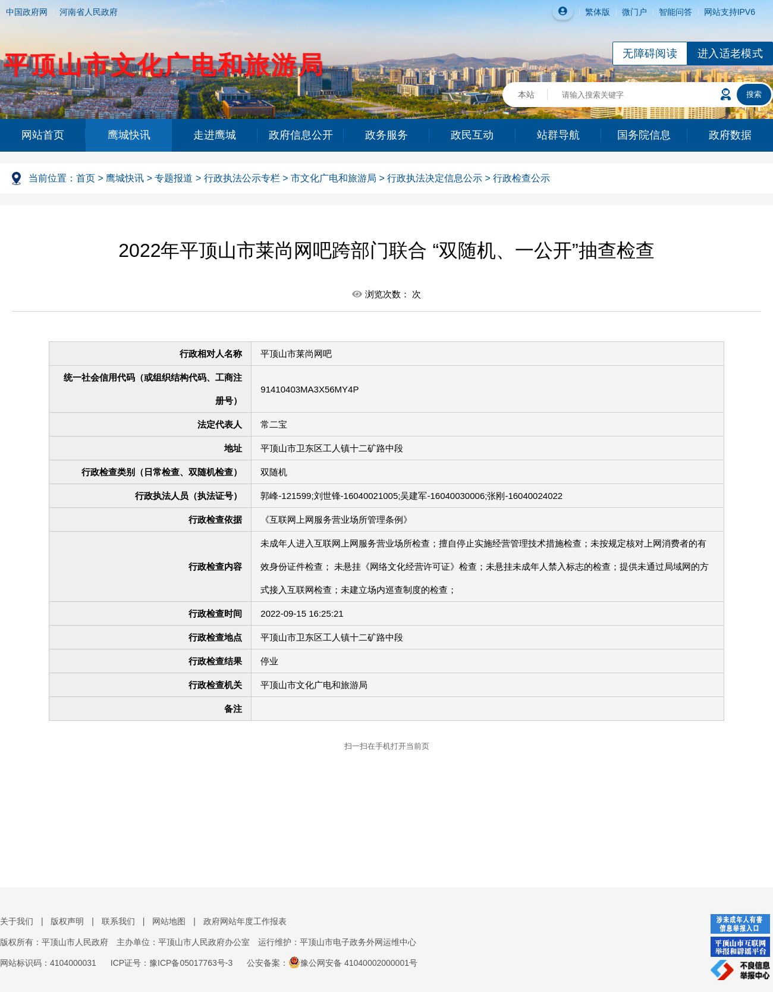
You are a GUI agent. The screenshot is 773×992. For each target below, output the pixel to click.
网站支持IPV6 (729, 12)
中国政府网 (27, 12)
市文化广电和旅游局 (333, 178)
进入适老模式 (730, 53)
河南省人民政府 (88, 12)
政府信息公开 (301, 135)
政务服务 (386, 135)
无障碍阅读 (650, 53)
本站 (526, 94)
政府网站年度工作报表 (245, 921)
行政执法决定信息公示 (434, 178)
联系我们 (118, 921)
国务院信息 (644, 135)
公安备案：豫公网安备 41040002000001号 (332, 963)
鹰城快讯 (129, 135)
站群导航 (558, 135)
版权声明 (67, 921)
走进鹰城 (214, 135)
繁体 (593, 12)
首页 (85, 178)
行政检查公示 (521, 178)
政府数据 (730, 135)
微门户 (634, 12)
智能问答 (675, 12)
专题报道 (174, 178)
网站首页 (42, 135)
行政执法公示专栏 (242, 178)
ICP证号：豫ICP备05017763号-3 (171, 963)
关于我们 (16, 921)
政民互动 (472, 135)
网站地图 (169, 921)
